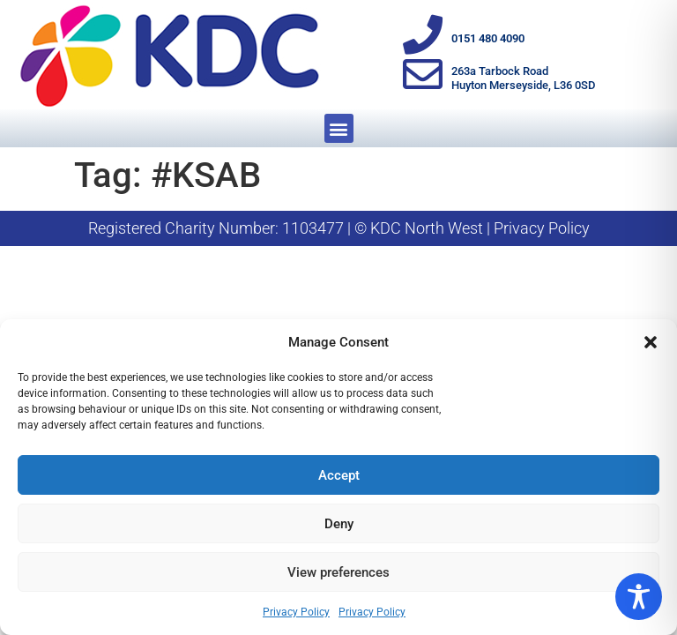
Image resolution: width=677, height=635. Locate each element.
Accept (339, 475)
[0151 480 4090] (423, 35)
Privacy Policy (296, 612)
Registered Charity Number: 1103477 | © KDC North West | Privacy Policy (339, 228)
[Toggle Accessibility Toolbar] (639, 597)
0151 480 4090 (487, 38)
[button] (650, 342)
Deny (338, 524)
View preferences (338, 572)
